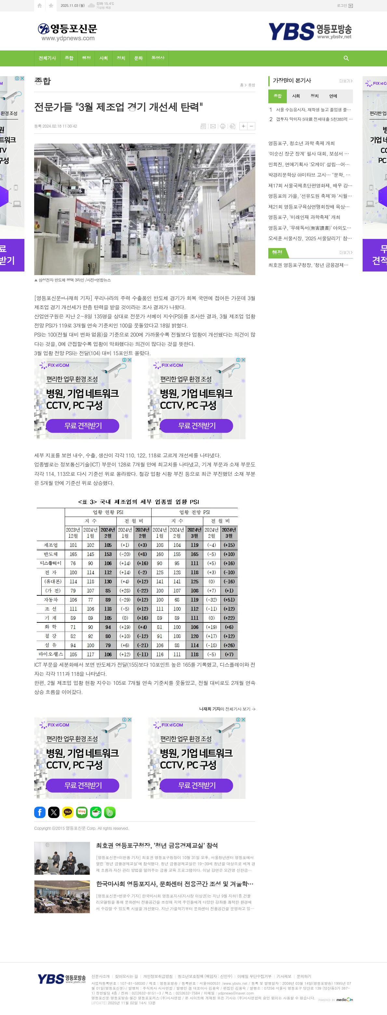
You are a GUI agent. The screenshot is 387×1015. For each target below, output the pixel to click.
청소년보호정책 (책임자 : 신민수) (205, 976)
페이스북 (40, 812)
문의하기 (304, 976)
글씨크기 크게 (243, 126)
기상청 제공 (103, 8)
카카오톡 (67, 812)
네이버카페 (95, 812)
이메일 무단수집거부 (254, 976)
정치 (121, 58)
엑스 (54, 812)
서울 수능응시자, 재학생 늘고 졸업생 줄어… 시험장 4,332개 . (314, 110)
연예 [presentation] (333, 96)
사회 (103, 58)
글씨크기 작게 (251, 126)
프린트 (223, 126)
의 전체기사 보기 (224, 709)
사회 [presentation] (296, 96)
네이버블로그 (81, 812)
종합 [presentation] (277, 96)
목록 (203, 126)
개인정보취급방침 (157, 976)
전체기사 (47, 58)
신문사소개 (100, 976)
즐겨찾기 (51, 5)
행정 (86, 58)
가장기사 (292, 80)
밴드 (109, 812)
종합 (69, 58)
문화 (138, 58)
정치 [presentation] (314, 96)
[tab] (277, 96)
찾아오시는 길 (126, 976)
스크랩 (232, 126)
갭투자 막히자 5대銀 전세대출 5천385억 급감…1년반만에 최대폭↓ (314, 119)
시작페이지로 (39, 5)
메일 (213, 126)
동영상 (157, 58)
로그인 (342, 5)
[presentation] (347, 96)
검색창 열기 (346, 58)
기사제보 (284, 976)
